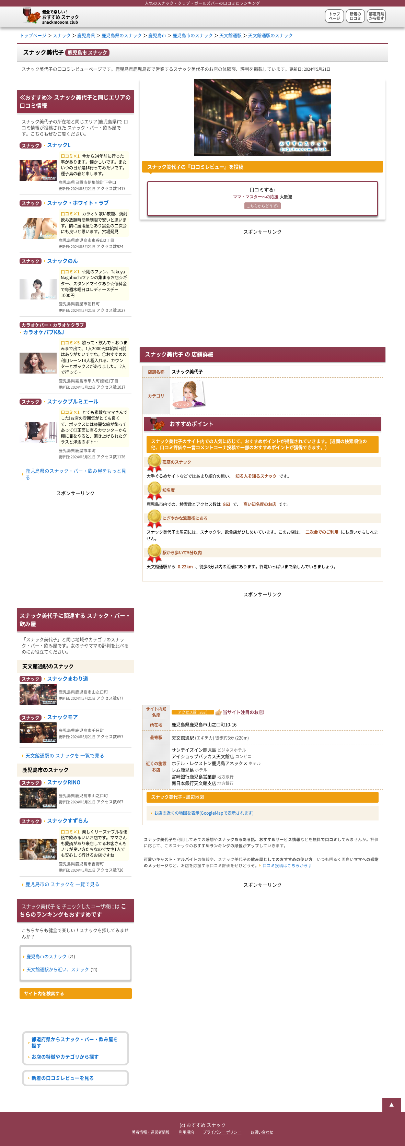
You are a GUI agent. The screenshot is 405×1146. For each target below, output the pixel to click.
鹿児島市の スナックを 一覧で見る (62, 884)
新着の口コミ (355, 16)
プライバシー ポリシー (222, 1132)
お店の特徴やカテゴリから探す (65, 1056)
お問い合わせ (262, 1132)
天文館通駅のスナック (270, 35)
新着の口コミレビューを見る (63, 1078)
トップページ (334, 16)
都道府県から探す (376, 16)
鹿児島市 (157, 35)
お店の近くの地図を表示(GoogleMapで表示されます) (204, 813)
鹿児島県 (86, 35)
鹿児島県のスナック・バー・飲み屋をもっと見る (75, 474)
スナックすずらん (67, 820)
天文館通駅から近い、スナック (57, 969)
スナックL (59, 144)
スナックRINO (64, 782)
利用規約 (186, 1132)
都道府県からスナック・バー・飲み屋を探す (75, 1042)
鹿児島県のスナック (122, 35)
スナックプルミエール (73, 401)
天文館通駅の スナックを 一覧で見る (64, 755)
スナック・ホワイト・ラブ (78, 202)
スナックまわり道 (67, 678)
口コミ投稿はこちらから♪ (287, 865)
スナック (62, 35)
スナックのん (62, 260)
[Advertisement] (262, 284)
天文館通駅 (230, 35)
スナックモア (62, 717)
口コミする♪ (262, 199)
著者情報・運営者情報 (151, 1132)
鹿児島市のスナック (193, 35)
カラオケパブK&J (43, 332)
